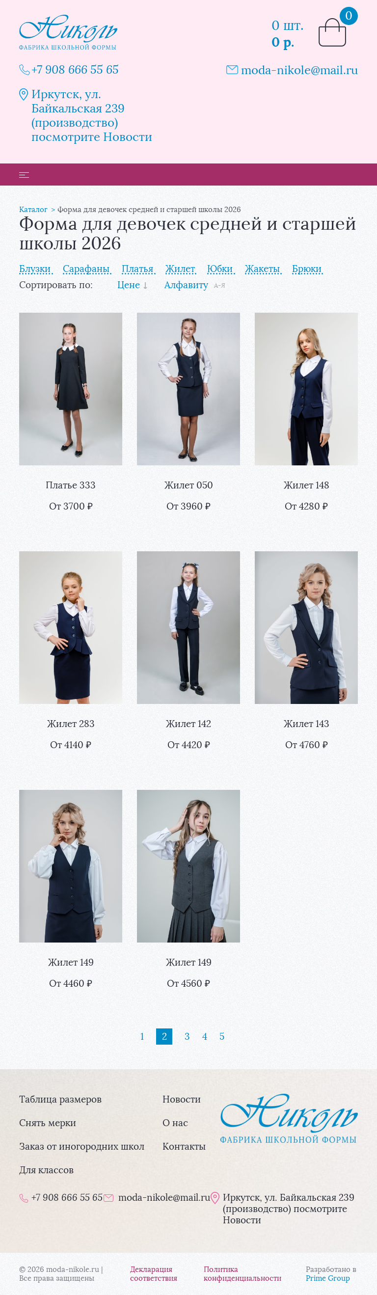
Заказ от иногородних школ (81, 1146)
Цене (128, 285)
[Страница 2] (164, 1036)
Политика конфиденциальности (242, 1274)
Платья (137, 268)
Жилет (180, 268)
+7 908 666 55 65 (75, 69)
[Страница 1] (142, 1036)
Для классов (46, 1170)
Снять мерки (47, 1123)
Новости (181, 1099)
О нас (175, 1123)
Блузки (35, 268)
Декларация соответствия (153, 1274)
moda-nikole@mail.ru (299, 70)
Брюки (307, 268)
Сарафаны (86, 268)
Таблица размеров (60, 1099)
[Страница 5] (221, 1036)
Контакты (184, 1146)
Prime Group (328, 1278)
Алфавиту (186, 285)
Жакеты (262, 268)
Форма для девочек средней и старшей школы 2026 (149, 209)
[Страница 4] (204, 1036)
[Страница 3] (187, 1036)
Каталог (33, 209)
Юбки (220, 268)
